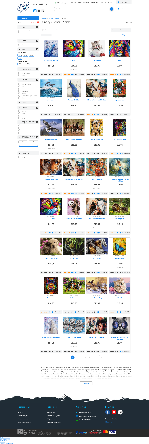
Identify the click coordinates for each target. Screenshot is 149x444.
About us (73, 2)
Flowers (24, 93)
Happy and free (51, 100)
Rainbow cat (74, 60)
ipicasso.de (108, 422)
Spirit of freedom (51, 139)
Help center (103, 2)
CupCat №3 (97, 60)
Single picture (26, 73)
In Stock (24, 157)
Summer (24, 115)
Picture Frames (4, 440)
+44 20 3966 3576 (85, 412)
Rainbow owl (51, 298)
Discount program (23, 419)
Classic (24, 44)
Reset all (34, 22)
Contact (110, 2)
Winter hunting (97, 298)
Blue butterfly (119, 258)
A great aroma (119, 100)
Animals (24, 86)
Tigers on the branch (74, 337)
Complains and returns (54, 422)
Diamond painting (5, 439)
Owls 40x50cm (97, 179)
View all (47, 35)
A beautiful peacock (51, 60)
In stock (45, 30)
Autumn (24, 111)
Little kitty (119, 298)
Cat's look (51, 219)
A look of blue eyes (51, 179)
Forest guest (119, 219)
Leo (119, 60)
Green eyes (74, 258)
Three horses (96, 258)
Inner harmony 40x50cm (97, 219)
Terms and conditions (24, 422)
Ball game (73, 298)
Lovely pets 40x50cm (51, 258)
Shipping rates (94, 2)
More (127, 35)
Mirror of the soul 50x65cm (96, 100)
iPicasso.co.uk (23, 406)
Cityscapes (25, 91)
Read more (86, 383)
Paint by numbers (5, 438)
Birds (23, 89)
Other (23, 98)
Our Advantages (22, 416)
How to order (51, 412)
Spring (23, 113)
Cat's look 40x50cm (119, 139)
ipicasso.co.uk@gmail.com (87, 416)
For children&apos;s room (29, 95)
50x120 (27, 64)
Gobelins (2, 442)
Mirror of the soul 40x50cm (74, 179)
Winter (23, 118)
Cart (123, 9)
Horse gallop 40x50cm (74, 139)
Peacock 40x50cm (74, 100)
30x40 (25, 55)
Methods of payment (83, 2)
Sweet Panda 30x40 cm (74, 219)
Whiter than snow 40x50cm (51, 337)
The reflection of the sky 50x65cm (119, 338)
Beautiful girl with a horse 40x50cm (120, 180)
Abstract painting (26, 84)
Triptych (24, 75)
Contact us (81, 406)
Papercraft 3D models (6, 443)
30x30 (20, 55)
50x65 (20, 58)
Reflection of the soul (96, 337)
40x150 (20, 64)
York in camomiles (97, 139)
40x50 (31, 55)
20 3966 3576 (40, 4)
